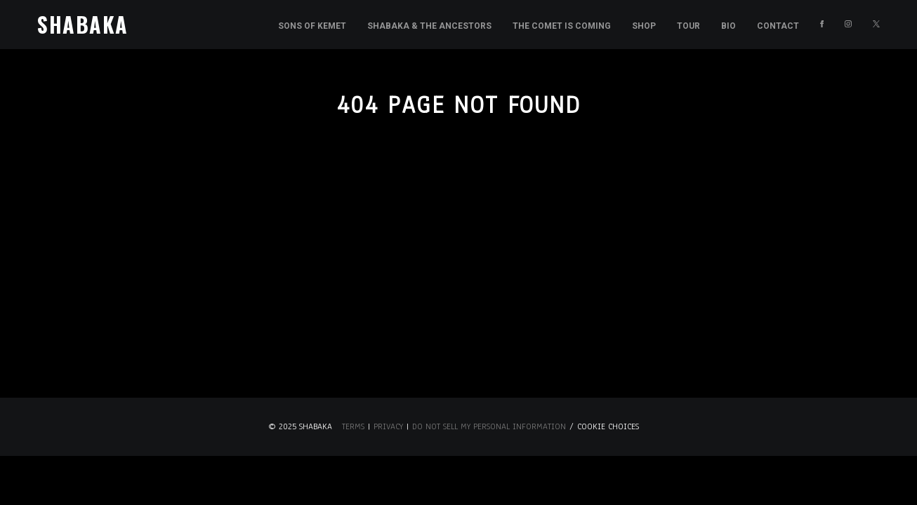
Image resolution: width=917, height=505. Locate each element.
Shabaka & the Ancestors (429, 26)
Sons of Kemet (312, 26)
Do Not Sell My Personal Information (489, 426)
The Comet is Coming (562, 26)
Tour (688, 26)
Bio (728, 26)
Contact (778, 26)
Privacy (388, 426)
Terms (353, 426)
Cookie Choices (608, 426)
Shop (644, 26)
